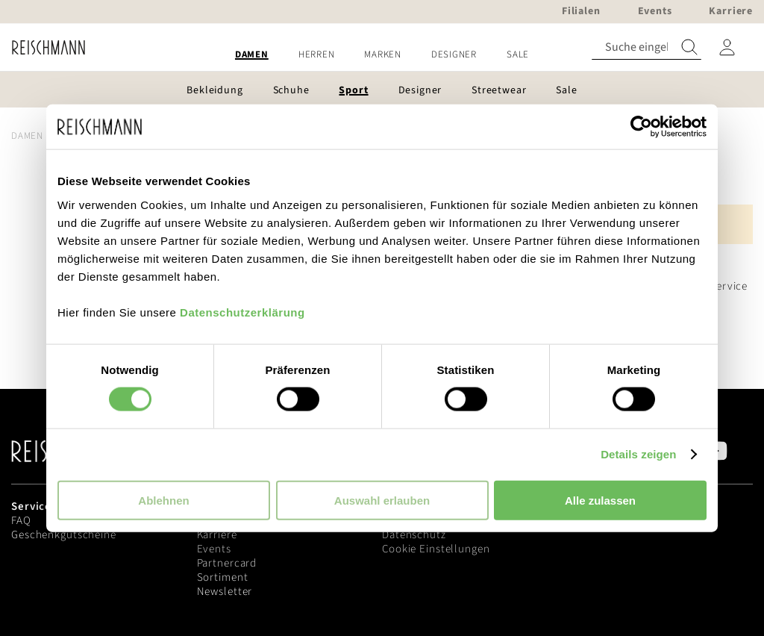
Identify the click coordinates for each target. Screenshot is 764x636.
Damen (27, 136)
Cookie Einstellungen (436, 549)
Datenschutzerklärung (242, 311)
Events (214, 549)
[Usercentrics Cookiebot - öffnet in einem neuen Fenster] (641, 127)
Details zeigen (638, 454)
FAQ (21, 521)
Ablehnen (163, 499)
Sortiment (222, 577)
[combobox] (646, 47)
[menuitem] (252, 55)
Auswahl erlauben (382, 499)
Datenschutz (414, 535)
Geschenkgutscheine (63, 535)
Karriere (217, 535)
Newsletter (225, 591)
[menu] (382, 55)
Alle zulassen (600, 499)
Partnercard (227, 563)
